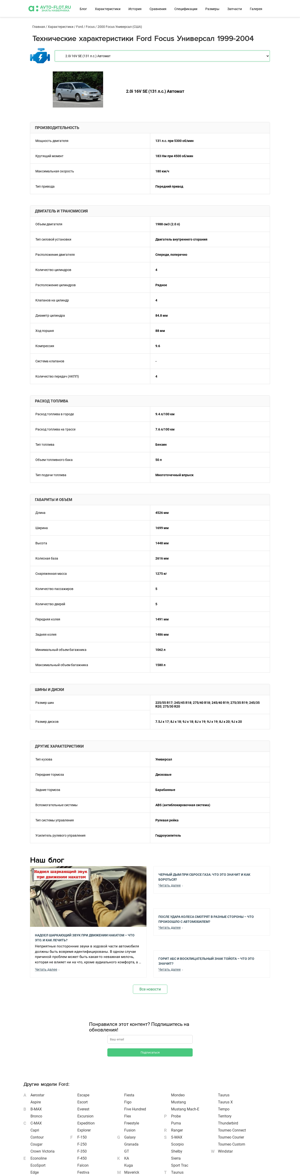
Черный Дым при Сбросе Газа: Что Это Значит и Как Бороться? (204, 877)
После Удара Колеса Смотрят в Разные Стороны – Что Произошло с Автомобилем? (206, 919)
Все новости (150, 989)
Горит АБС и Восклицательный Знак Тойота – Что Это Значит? (206, 961)
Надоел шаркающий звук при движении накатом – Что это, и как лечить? (85, 937)
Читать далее (46, 969)
